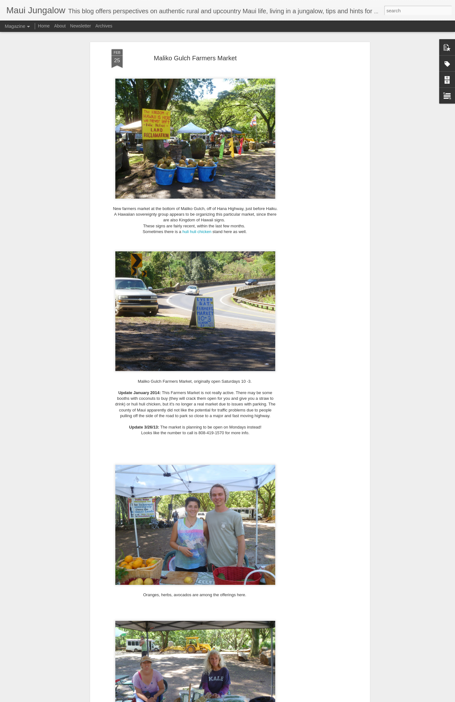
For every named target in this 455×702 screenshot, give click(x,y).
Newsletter (80, 25)
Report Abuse (265, 698)
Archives (103, 25)
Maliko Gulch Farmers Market (195, 45)
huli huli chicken (196, 219)
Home (44, 25)
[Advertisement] (313, 136)
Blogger (247, 698)
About (60, 25)
